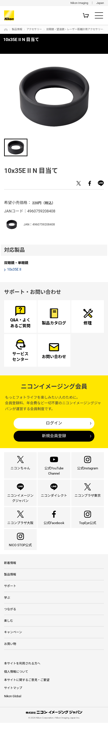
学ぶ (7, 604)
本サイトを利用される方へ (22, 670)
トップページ (6, 29)
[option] (54, 96)
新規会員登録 (54, 436)
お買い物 (10, 651)
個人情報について (16, 679)
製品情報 (17, 29)
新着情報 (10, 569)
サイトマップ (13, 695)
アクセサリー (34, 29)
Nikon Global (12, 703)
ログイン (54, 423)
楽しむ (8, 627)
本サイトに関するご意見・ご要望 (26, 687)
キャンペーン (13, 639)
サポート (10, 592)
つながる (10, 616)
